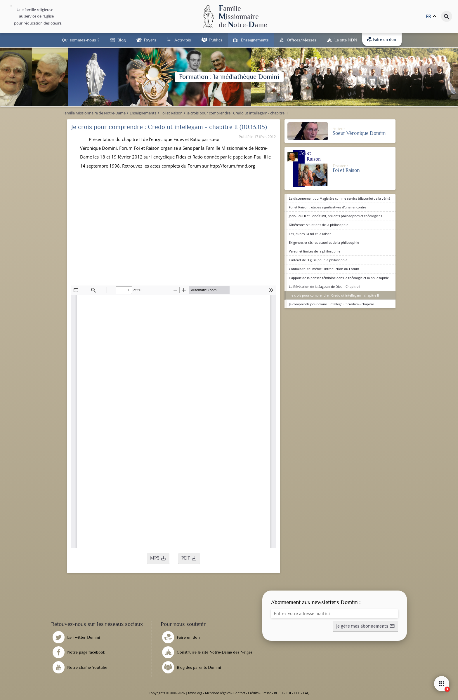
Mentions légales (217, 693)
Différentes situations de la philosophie (318, 224)
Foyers (150, 39)
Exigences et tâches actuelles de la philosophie (324, 242)
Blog (121, 39)
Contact (239, 693)
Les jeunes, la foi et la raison (310, 233)
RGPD (278, 693)
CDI (288, 693)
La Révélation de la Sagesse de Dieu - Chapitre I (324, 286)
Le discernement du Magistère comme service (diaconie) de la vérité (339, 198)
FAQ (306, 693)
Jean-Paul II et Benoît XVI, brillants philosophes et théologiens (335, 216)
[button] (158, 558)
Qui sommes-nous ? (80, 39)
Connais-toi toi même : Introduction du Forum (324, 269)
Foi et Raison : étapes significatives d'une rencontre (327, 207)
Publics (216, 39)
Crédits (253, 693)
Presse (266, 693)
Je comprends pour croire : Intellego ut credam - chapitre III (333, 304)
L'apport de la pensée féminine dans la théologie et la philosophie (339, 278)
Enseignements (255, 39)
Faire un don (381, 39)
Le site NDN (345, 39)
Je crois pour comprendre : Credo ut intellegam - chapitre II (335, 295)
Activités (182, 39)
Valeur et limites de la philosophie (314, 251)
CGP (297, 693)
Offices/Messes (301, 39)
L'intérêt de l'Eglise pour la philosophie (318, 260)
